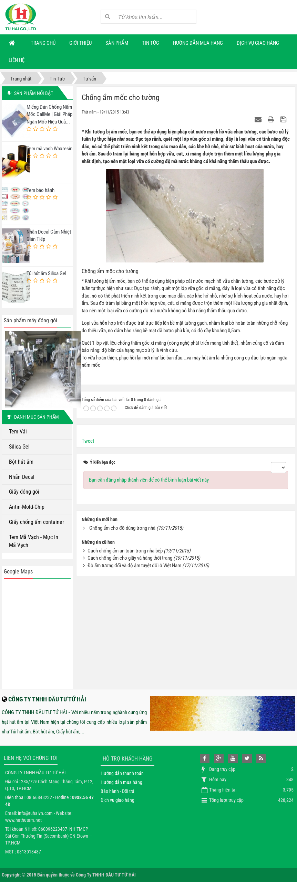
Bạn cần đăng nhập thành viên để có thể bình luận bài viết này (149, 480)
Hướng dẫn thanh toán (122, 773)
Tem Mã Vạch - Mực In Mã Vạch (33, 541)
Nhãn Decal (21, 477)
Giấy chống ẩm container (36, 522)
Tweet (88, 441)
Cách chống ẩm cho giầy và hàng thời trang (130, 558)
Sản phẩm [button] (116, 43)
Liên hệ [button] (16, 60)
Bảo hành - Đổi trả (117, 791)
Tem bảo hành (40, 190)
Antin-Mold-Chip (26, 507)
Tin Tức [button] (150, 43)
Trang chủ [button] (43, 43)
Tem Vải (18, 431)
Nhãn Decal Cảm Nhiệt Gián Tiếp (49, 235)
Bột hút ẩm (21, 462)
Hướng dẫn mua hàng (121, 782)
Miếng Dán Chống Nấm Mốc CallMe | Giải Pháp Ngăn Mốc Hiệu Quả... (49, 114)
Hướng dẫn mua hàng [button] (198, 43)
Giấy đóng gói (24, 491)
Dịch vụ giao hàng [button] (258, 43)
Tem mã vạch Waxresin (49, 149)
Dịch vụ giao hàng (117, 800)
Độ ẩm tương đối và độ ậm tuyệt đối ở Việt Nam (134, 565)
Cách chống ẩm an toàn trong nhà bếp (125, 551)
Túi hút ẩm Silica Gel (46, 273)
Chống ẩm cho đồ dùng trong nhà (122, 528)
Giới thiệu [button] (80, 43)
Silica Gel (19, 446)
